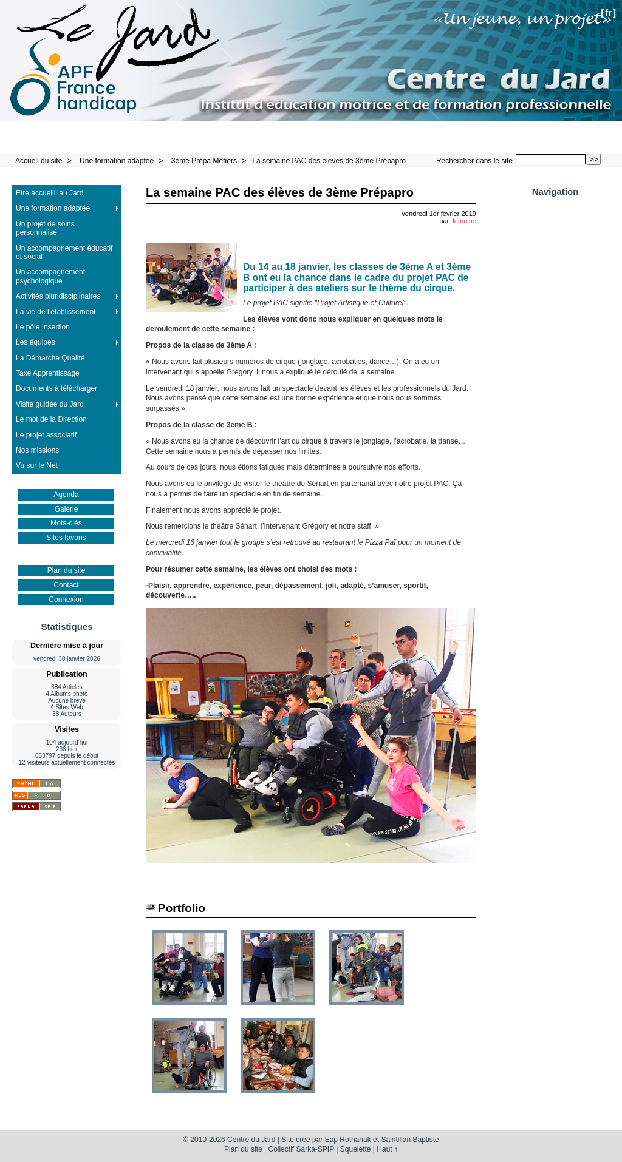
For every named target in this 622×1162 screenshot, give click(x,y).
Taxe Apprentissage (48, 373)
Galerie (66, 509)
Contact (65, 585)
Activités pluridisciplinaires (58, 296)
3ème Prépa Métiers (204, 161)
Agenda (65, 494)
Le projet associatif (46, 435)
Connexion (66, 599)
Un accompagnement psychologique (50, 276)
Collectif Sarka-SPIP (301, 1149)
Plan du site (66, 570)
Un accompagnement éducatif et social (64, 252)
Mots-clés (65, 523)
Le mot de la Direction (51, 419)
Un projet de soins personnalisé (45, 228)
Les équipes (35, 342)
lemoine (464, 221)
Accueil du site (38, 161)
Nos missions (37, 450)
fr (608, 12)
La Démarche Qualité (50, 358)
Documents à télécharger (56, 388)
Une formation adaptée (117, 161)
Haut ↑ (387, 1149)
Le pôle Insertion (43, 327)
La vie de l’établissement (55, 312)
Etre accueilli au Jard (49, 193)
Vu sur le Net (37, 465)
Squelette (355, 1149)
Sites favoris (66, 537)
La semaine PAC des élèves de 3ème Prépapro (329, 161)
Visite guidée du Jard (50, 404)
